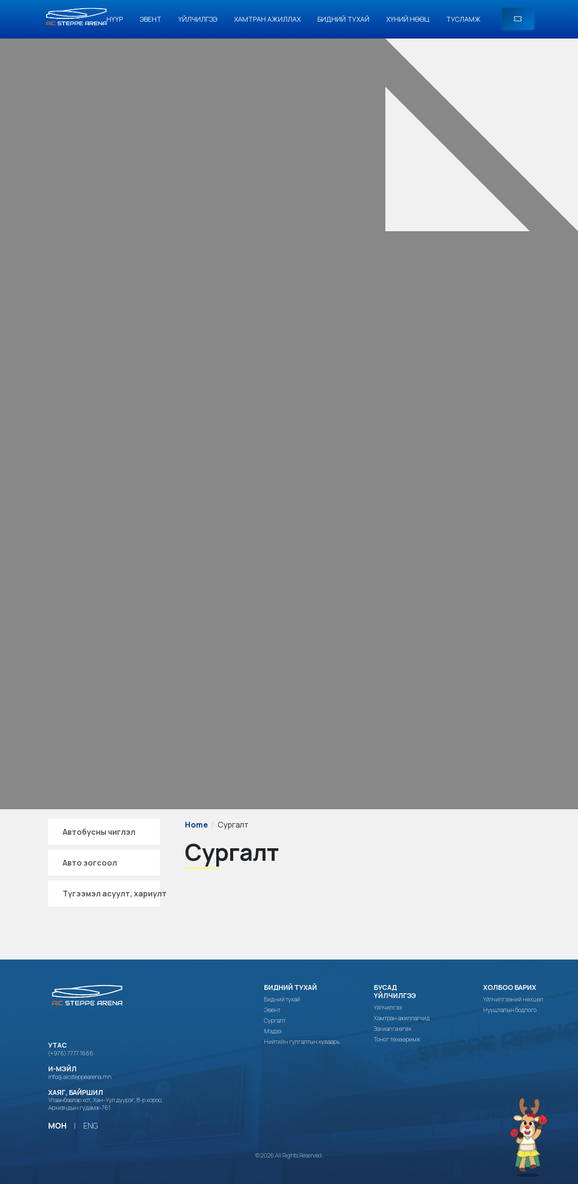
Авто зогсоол (90, 862)
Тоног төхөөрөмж (397, 1039)
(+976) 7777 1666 (70, 1053)
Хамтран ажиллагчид (402, 1018)
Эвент (150, 19)
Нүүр (114, 19)
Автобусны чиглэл (99, 832)
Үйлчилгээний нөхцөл (513, 999)
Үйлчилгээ (197, 19)
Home (197, 824)
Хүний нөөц (407, 19)
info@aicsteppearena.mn (79, 1077)
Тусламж (463, 19)
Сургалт (275, 1021)
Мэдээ (272, 1031)
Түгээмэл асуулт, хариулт (115, 893)
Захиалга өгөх (392, 1029)
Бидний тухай (343, 19)
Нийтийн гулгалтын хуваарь (302, 1042)
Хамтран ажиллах (267, 19)
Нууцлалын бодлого (510, 1010)
